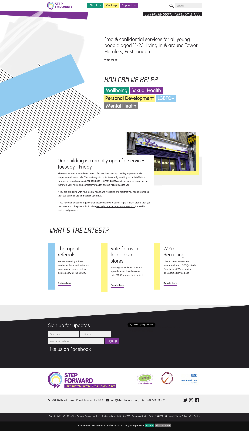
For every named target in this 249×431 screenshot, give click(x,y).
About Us (95, 5)
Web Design (194, 416)
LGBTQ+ (166, 98)
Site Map (169, 416)
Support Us (129, 5)
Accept (149, 425)
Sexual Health (146, 90)
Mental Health (121, 106)
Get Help (111, 5)
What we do (111, 59)
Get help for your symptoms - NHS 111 (115, 206)
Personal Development (129, 98)
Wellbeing (116, 90)
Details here (64, 283)
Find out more (163, 425)
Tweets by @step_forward (140, 331)
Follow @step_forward (169, 327)
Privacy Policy (181, 416)
